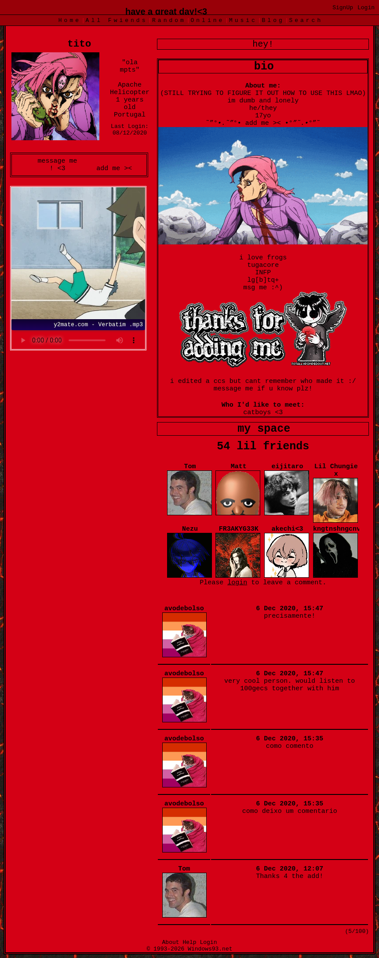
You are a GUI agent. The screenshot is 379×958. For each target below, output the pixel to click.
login (237, 582)
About (170, 942)
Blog (273, 20)
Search (306, 20)
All (117, 20)
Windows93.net (210, 949)
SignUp (342, 7)
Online (207, 20)
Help (189, 942)
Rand (169, 20)
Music (243, 20)
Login (366, 7)
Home (69, 20)
